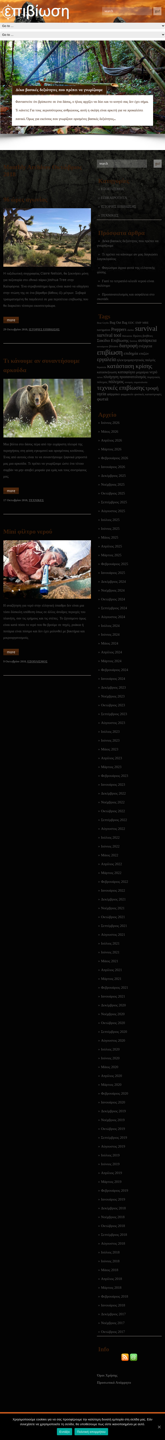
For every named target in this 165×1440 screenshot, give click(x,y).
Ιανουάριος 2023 (113, 784)
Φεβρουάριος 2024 (114, 670)
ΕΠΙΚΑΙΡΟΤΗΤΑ (114, 198)
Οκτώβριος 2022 (113, 811)
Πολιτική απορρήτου (91, 1432)
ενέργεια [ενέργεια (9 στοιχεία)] (145, 346)
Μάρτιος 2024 (111, 661)
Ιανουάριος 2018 (113, 1305)
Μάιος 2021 (109, 961)
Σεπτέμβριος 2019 (114, 1137)
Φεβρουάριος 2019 (114, 1190)
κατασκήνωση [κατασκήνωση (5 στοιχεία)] (107, 372)
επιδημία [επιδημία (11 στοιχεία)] (131, 353)
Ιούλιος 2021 (110, 943)
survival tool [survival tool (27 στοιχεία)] (109, 335)
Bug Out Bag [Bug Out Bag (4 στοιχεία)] (118, 322)
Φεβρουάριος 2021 (114, 987)
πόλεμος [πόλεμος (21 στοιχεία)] (116, 381)
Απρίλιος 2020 (111, 1076)
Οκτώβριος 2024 (113, 599)
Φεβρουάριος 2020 (114, 1093)
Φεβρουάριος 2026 (114, 458)
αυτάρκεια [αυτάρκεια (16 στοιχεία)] (147, 340)
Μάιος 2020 (109, 1067)
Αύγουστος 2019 (113, 1146)
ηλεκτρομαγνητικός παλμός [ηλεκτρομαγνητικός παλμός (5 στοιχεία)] (136, 360)
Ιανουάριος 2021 (113, 996)
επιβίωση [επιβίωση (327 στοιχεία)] (110, 352)
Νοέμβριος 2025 (113, 484)
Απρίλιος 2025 (111, 546)
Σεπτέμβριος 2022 (114, 820)
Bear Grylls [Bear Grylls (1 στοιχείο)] (103, 323)
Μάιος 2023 (109, 749)
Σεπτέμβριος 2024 (114, 608)
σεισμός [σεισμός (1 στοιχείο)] (129, 382)
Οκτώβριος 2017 (113, 1332)
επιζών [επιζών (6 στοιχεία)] (144, 353)
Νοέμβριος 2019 (113, 1120)
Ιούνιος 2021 (110, 952)
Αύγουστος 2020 (113, 1040)
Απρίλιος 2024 (111, 652)
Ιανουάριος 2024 (113, 679)
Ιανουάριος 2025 (113, 573)
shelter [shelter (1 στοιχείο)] (130, 330)
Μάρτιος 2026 (111, 449)
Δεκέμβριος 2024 (113, 581)
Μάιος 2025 (109, 537)
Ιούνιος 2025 (110, 528)
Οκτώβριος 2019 (113, 1129)
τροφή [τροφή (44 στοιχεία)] (152, 388)
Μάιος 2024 (109, 643)
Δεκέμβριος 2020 (113, 1005)
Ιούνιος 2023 (110, 740)
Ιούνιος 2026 (110, 423)
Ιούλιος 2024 (110, 626)
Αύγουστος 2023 (113, 723)
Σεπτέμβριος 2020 (114, 1032)
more (19, 128)
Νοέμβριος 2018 (113, 1217)
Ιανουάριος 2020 (113, 1102)
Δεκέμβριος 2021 (113, 899)
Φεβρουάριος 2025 (114, 564)
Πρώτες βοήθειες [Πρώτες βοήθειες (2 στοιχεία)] (143, 336)
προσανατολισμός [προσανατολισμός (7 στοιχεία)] (133, 377)
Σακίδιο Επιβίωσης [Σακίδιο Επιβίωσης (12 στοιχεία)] (113, 340)
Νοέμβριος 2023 (113, 696)
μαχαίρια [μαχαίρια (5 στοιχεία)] (142, 372)
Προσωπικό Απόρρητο (114, 1382)
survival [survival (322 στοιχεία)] (146, 328)
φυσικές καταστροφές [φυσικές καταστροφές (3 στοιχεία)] (148, 394)
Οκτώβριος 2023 (113, 705)
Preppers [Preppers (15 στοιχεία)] (118, 329)
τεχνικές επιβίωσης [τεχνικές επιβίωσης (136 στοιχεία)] (121, 387)
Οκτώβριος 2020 (113, 1023)
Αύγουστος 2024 (113, 617)
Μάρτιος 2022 (111, 873)
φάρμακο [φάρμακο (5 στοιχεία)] (113, 394)
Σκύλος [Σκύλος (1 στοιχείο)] (133, 341)
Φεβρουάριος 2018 (114, 1296)
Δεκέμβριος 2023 (113, 687)
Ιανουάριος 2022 (113, 890)
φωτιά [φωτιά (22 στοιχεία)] (102, 398)
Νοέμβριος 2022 (113, 802)
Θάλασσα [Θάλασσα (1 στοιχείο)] (127, 336)
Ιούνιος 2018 (110, 1261)
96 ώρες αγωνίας (25, 199)
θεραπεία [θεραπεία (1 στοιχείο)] (101, 367)
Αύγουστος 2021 (113, 934)
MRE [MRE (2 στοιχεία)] (145, 322)
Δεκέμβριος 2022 (113, 793)
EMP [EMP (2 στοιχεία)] (138, 322)
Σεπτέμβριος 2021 (114, 926)
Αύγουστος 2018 (113, 1243)
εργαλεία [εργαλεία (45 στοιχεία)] (106, 359)
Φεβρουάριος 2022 (114, 882)
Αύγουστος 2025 (113, 511)
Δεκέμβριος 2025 (113, 476)
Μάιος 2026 (109, 431)
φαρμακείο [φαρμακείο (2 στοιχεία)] (127, 394)
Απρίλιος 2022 (111, 864)
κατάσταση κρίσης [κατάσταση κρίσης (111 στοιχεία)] (129, 366)
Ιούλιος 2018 (110, 1252)
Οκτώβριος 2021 (113, 917)
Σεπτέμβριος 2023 (114, 714)
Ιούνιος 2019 (110, 1164)
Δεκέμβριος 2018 (113, 1208)
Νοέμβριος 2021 (113, 908)
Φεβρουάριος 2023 (114, 776)
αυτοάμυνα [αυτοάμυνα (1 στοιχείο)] (102, 346)
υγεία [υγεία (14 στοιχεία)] (101, 393)
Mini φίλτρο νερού (27, 531)
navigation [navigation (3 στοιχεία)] (103, 330)
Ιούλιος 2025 (110, 520)
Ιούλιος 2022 (110, 837)
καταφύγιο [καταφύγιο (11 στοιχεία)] (126, 372)
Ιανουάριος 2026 (113, 467)
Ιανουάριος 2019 (113, 1199)
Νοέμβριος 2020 (113, 1014)
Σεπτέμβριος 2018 (114, 1235)
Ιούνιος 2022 (110, 846)
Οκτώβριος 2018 (113, 1226)
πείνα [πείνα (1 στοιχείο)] (99, 377)
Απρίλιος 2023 (111, 758)
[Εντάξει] (159, 1426)
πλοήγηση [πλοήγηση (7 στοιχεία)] (110, 377)
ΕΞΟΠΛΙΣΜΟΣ (112, 189)
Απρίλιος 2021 (111, 970)
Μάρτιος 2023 (111, 767)
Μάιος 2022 (109, 855)
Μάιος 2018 (109, 1270)
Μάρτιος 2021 (111, 979)
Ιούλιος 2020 (110, 1049)
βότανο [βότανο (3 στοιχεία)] (113, 346)
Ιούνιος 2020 (110, 1058)
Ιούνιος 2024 (110, 634)
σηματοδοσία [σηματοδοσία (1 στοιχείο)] (140, 382)
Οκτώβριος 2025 (113, 493)
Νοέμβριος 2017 (113, 1323)
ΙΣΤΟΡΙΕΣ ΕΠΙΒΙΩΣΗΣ (118, 206)
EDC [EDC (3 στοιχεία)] (131, 322)
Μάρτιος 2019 (111, 1182)
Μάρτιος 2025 (111, 555)
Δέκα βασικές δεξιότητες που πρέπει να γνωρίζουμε (59, 89)
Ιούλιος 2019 (110, 1155)
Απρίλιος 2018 (111, 1279)
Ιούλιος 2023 (110, 731)
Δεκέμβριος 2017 (113, 1314)
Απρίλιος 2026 (111, 440)
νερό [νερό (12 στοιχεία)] (153, 371)
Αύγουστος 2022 (113, 829)
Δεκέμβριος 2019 (113, 1111)
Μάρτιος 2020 (111, 1084)
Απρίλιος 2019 (111, 1173)
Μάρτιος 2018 (111, 1287)
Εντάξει (64, 1432)
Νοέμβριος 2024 (113, 590)
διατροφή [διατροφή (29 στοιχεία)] (128, 345)
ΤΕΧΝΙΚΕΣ (110, 215)
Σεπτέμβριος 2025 (114, 502)
